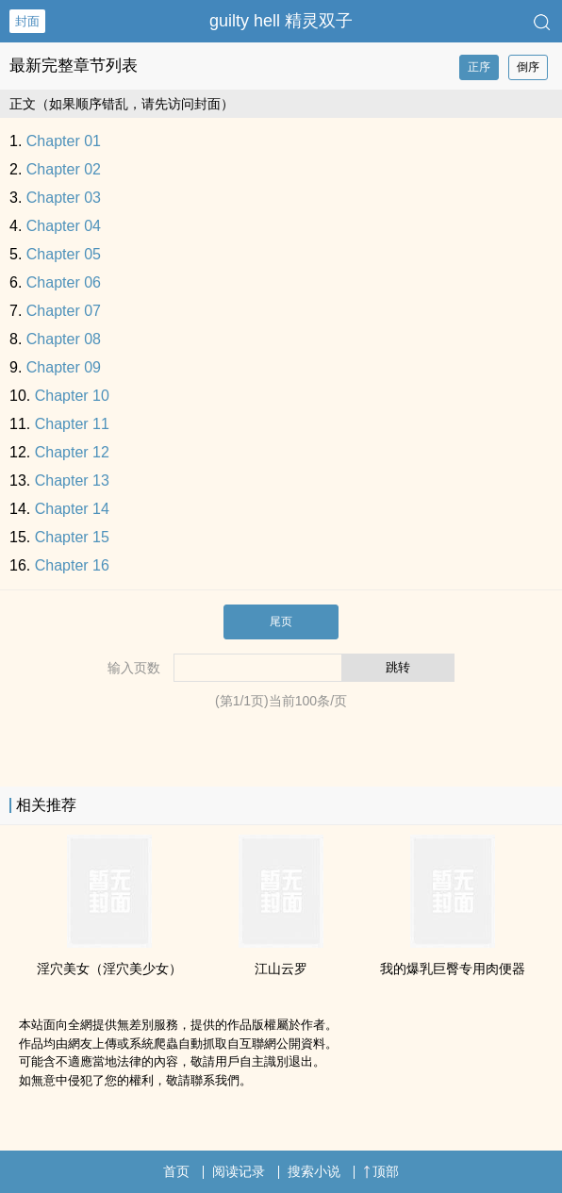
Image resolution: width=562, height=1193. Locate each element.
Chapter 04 (63, 226)
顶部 (381, 1171)
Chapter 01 (63, 141)
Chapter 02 (63, 169)
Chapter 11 (72, 424)
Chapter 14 (72, 509)
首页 (176, 1171)
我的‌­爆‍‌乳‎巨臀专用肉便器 (452, 968)
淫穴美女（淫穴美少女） (109, 968)
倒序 (528, 67)
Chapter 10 (72, 396)
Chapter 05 (63, 254)
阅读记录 (238, 1171)
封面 (27, 21)
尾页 (281, 621)
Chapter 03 (63, 198)
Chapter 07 (63, 311)
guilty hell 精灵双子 (281, 20)
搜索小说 (314, 1171)
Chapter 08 (63, 339)
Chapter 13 (72, 480)
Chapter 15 (72, 537)
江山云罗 (281, 968)
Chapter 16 (72, 565)
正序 (479, 67)
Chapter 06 (63, 282)
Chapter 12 (72, 452)
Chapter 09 (63, 367)
